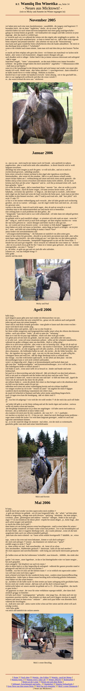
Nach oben (25, 677)
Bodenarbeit (68, 680)
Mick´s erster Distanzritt (67, 686)
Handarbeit (48, 684)
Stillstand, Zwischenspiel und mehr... (26, 684)
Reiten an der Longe (30, 682)
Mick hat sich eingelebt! (45, 686)
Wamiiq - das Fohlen (40, 677)
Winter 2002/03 (55, 680)
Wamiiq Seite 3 (18, 680)
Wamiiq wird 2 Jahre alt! (36, 680)
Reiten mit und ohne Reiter (51, 682)
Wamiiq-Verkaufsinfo (64, 684)
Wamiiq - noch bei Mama (61, 677)
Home (16, 677)
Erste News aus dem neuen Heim (21, 686)
